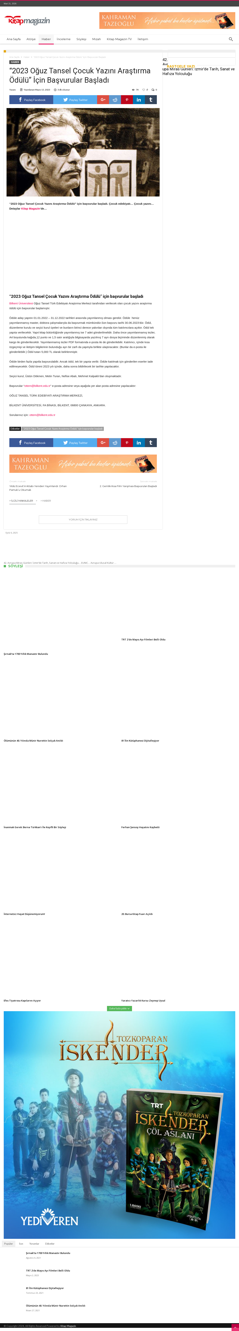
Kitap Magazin (68, 1329)
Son (21, 1246)
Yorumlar (34, 1246)
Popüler (8, 1246)
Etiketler (50, 1246)
